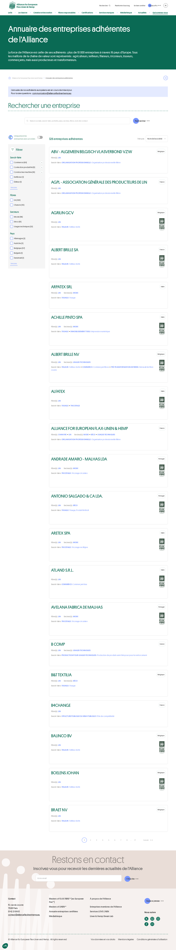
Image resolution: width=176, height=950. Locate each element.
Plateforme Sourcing (122, 5)
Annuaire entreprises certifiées (63, 911)
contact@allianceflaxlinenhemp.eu (24, 914)
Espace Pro (153, 5)
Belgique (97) (19, 248)
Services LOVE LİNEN (99, 911)
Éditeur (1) (18, 181)
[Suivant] (148, 840)
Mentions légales (126, 939)
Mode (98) (18, 216)
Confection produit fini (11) (24, 167)
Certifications (87, 12)
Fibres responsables (66, 12)
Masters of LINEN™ (57, 906)
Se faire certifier (139, 5)
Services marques (106, 12)
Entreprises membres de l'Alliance (106, 906)
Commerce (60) (20, 162)
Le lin (10, 12)
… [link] (130, 840)
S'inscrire (130, 878)
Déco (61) (17, 221)
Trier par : (141, 138)
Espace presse (153, 900)
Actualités (142, 12)
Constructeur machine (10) (24, 172)
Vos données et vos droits (103, 939)
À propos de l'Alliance (100, 898)
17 (135, 840)
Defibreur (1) (19, 177)
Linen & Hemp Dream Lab (101, 916)
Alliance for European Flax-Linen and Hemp (25, 78)
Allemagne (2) (19, 238)
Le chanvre (22, 12)
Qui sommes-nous (160, 12)
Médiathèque (126, 12)
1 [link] (84, 840)
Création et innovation (42, 12)
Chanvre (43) (19, 205)
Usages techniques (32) (23, 226)
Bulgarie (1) (18, 253)
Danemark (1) (19, 257)
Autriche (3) (18, 243)
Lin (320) (17, 200)
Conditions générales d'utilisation (152, 939)
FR (166, 5)
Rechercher (140, 120)
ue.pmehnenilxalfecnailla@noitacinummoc (51, 93)
